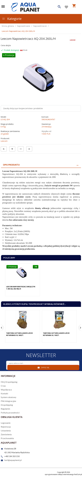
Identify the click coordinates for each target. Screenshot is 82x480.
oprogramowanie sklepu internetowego (59, 474)
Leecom (4, 141)
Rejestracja (6, 426)
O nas (3, 386)
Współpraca (6, 389)
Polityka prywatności (10, 412)
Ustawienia (6, 430)
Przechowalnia (7, 438)
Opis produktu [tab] (11, 164)
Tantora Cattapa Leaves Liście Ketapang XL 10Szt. (56, 334)
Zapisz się (43, 367)
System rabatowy (8, 397)
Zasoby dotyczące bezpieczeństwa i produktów (23, 108)
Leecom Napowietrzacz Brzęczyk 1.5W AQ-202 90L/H (20, 288)
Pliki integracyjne (8, 401)
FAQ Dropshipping (9, 382)
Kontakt (4, 393)
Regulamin (5, 408)
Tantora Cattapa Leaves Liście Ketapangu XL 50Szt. (19, 334)
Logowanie (5, 423)
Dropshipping (7, 405)
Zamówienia (6, 434)
